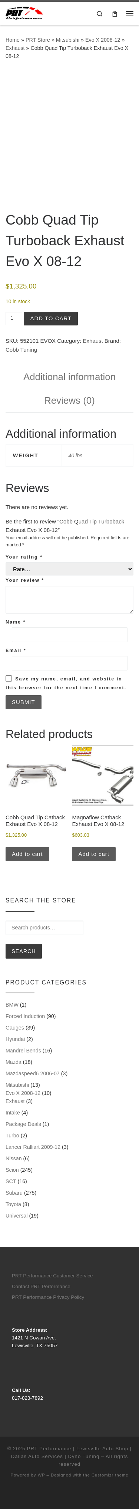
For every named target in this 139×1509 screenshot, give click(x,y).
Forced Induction (25, 1016)
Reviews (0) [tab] (69, 400)
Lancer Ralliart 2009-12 (33, 1147)
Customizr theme (110, 1475)
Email (16, 650)
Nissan (14, 1158)
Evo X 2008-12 (102, 40)
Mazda (13, 1062)
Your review (25, 580)
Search (23, 951)
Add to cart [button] (27, 854)
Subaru (14, 1193)
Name (16, 622)
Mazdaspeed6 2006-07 (33, 1073)
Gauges (15, 1028)
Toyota (13, 1204)
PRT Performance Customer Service (52, 1275)
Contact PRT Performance (41, 1286)
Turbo (12, 1135)
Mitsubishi (67, 40)
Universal (16, 1216)
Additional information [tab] (69, 377)
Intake (13, 1113)
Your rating (24, 557)
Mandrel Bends (23, 1051)
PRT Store (38, 40)
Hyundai (15, 1039)
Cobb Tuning (21, 349)
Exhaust (15, 48)
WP (41, 1475)
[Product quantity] (14, 318)
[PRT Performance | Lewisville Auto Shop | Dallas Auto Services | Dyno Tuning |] (24, 12)
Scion (12, 1170)
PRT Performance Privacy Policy (48, 1297)
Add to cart (51, 318)
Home (13, 40)
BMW (12, 1005)
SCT (11, 1181)
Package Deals (23, 1124)
